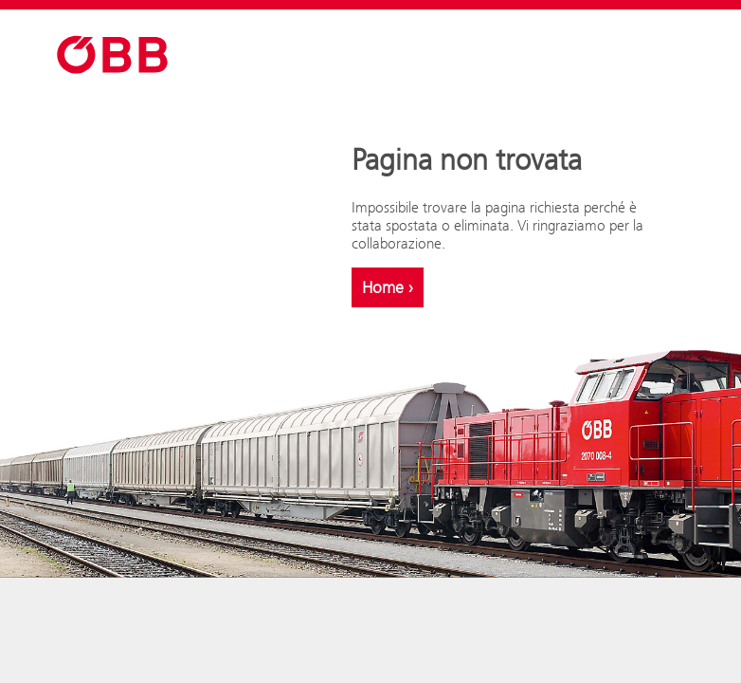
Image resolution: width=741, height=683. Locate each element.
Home (387, 287)
